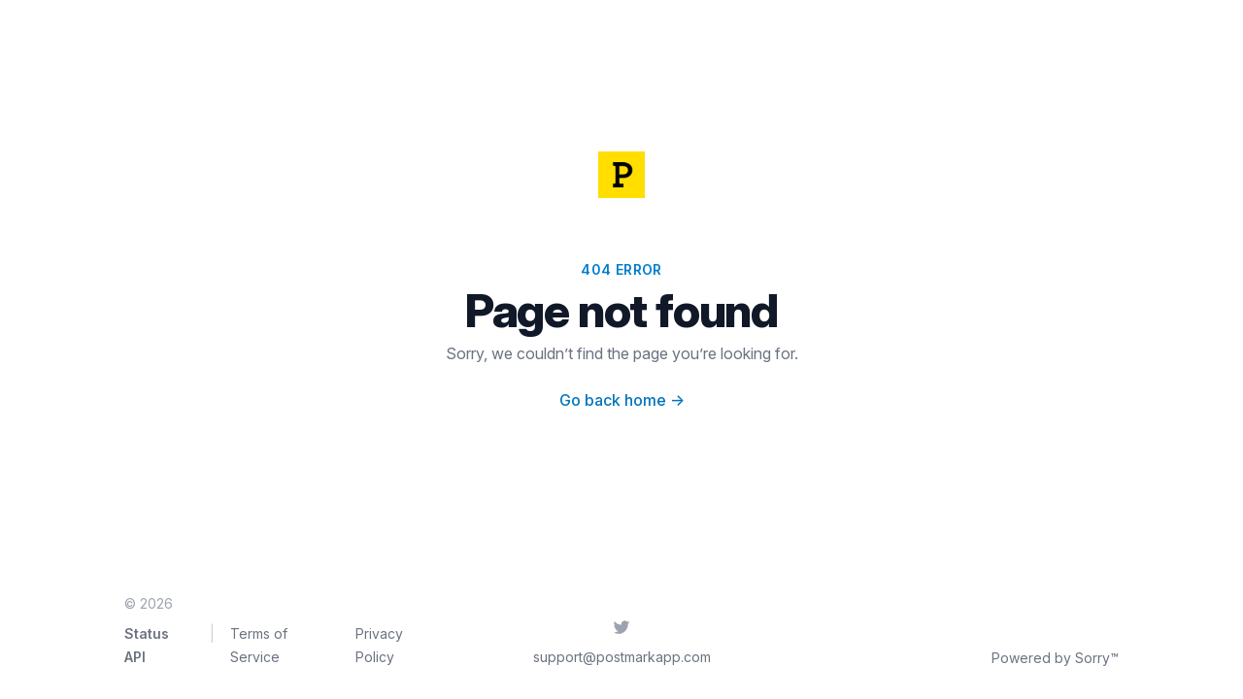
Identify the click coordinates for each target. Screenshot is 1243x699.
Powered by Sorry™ (1055, 657)
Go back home (622, 400)
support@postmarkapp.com (622, 657)
